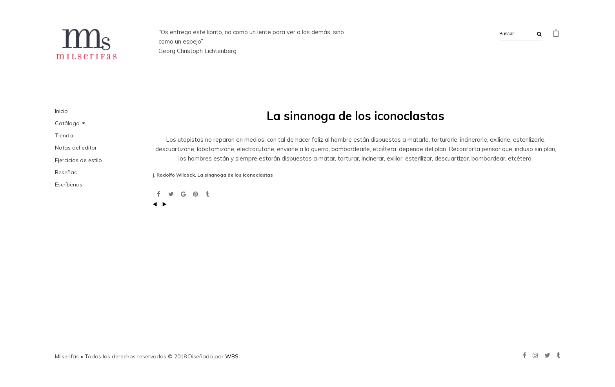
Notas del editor (76, 147)
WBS (231, 356)
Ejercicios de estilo (78, 160)
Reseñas (66, 172)
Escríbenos (68, 184)
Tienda (64, 135)
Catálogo (67, 123)
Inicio (61, 111)
